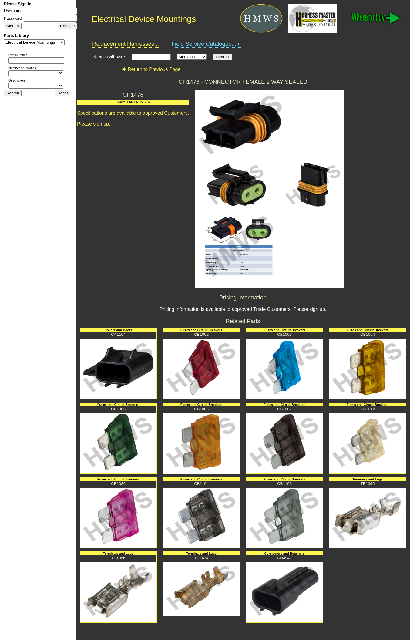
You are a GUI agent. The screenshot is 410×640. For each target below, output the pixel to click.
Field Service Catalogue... (206, 44)
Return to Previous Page (150, 69)
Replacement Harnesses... (125, 44)
